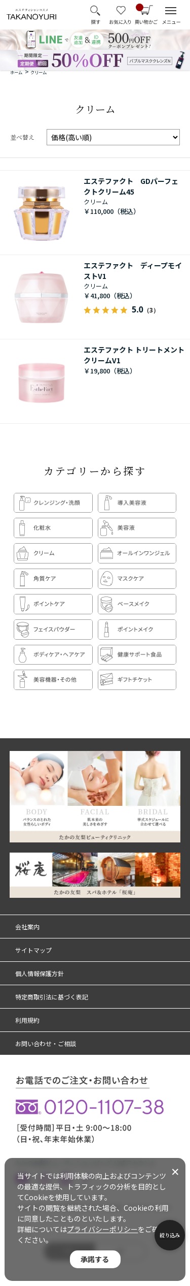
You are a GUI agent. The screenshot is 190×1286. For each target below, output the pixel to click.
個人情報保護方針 (39, 973)
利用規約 (27, 1020)
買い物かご (139, 8)
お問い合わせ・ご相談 (45, 1043)
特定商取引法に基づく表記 (51, 996)
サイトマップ (33, 950)
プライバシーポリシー (102, 1229)
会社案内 (27, 926)
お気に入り (120, 15)
